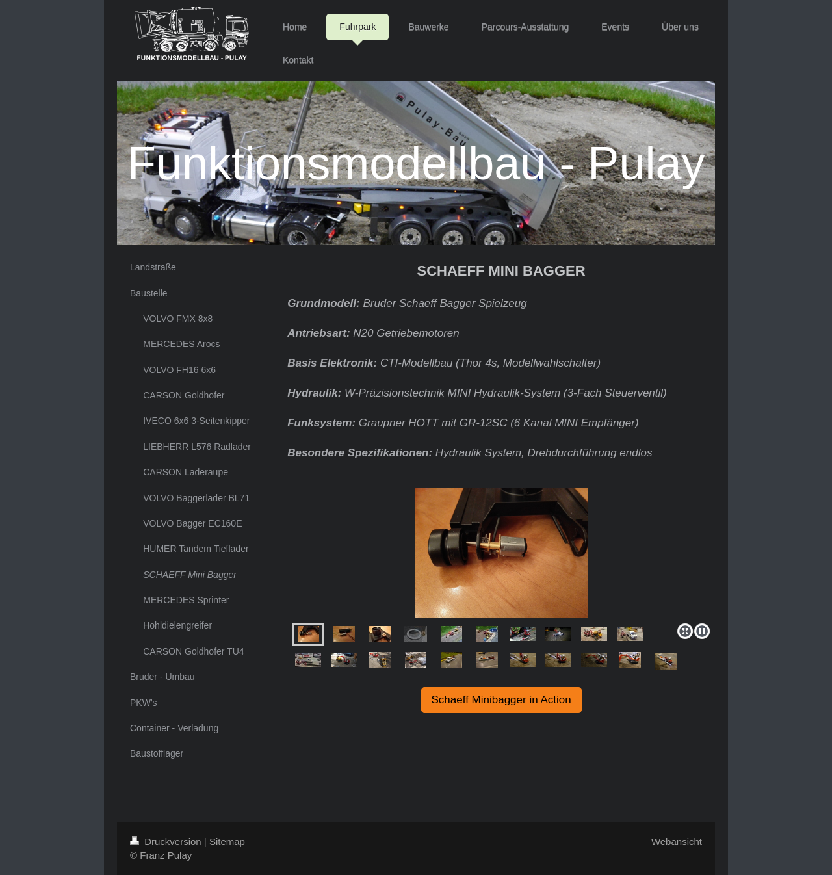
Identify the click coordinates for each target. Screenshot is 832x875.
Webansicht (676, 841)
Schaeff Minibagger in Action (501, 700)
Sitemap (227, 841)
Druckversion (167, 841)
